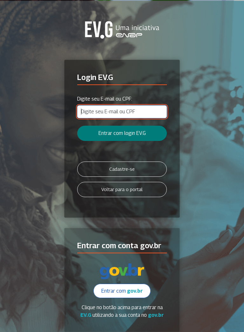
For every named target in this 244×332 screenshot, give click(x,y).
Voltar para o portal (122, 189)
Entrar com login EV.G (122, 133)
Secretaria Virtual (122, 29)
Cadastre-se (122, 169)
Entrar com (122, 291)
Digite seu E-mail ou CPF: (104, 99)
